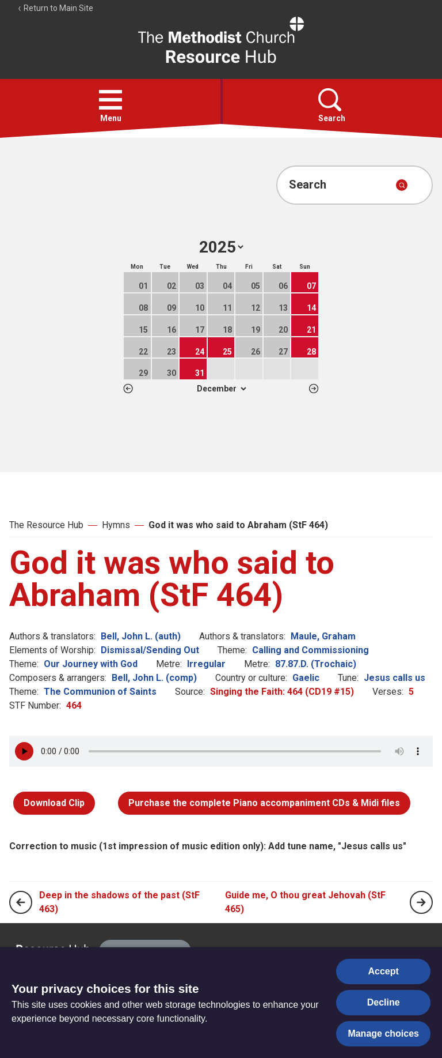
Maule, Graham (323, 636)
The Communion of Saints (100, 691)
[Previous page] (20, 902)
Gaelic (305, 677)
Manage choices (383, 1033)
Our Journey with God (91, 663)
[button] (110, 99)
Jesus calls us (394, 677)
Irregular (206, 663)
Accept (383, 971)
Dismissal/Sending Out (150, 650)
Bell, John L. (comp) (154, 677)
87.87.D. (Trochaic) (315, 663)
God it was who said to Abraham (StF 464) (238, 524)
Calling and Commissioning (310, 650)
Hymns (116, 524)
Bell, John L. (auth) (141, 636)
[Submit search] (401, 185)
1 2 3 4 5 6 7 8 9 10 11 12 (221, 388)
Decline (383, 1002)
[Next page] (421, 902)
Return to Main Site (55, 8)
